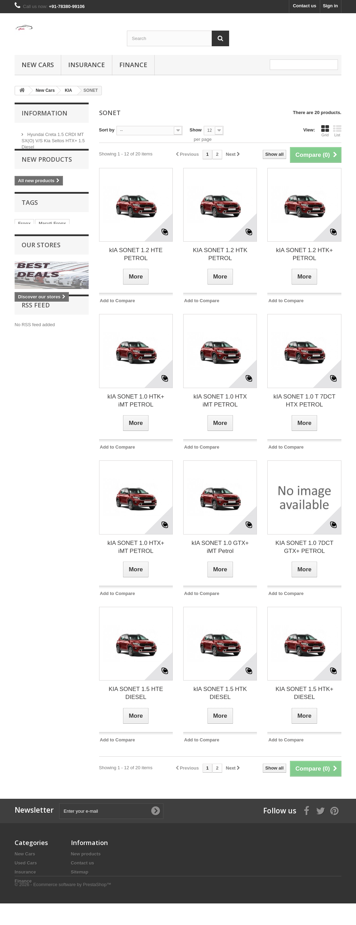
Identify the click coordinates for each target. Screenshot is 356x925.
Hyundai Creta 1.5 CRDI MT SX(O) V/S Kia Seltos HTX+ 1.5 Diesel (53, 138)
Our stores (41, 265)
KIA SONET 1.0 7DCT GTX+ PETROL (304, 547)
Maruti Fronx (52, 238)
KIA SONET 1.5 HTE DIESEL (135, 693)
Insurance (86, 65)
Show (195, 129)
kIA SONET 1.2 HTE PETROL (136, 254)
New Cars (38, 65)
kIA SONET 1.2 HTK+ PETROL (304, 254)
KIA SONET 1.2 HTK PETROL (220, 254)
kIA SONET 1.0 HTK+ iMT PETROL (135, 400)
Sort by (107, 129)
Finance (133, 65)
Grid (325, 130)
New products (47, 170)
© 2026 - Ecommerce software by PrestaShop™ (63, 906)
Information (44, 113)
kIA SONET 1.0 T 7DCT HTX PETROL (304, 400)
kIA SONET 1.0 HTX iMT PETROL (220, 400)
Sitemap (80, 872)
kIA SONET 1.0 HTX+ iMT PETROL (135, 547)
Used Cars (26, 863)
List (337, 130)
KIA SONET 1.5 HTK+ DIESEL (304, 693)
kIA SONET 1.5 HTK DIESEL (220, 693)
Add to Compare (117, 300)
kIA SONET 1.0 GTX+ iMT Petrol (220, 547)
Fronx (24, 238)
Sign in (330, 5)
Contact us (304, 5)
